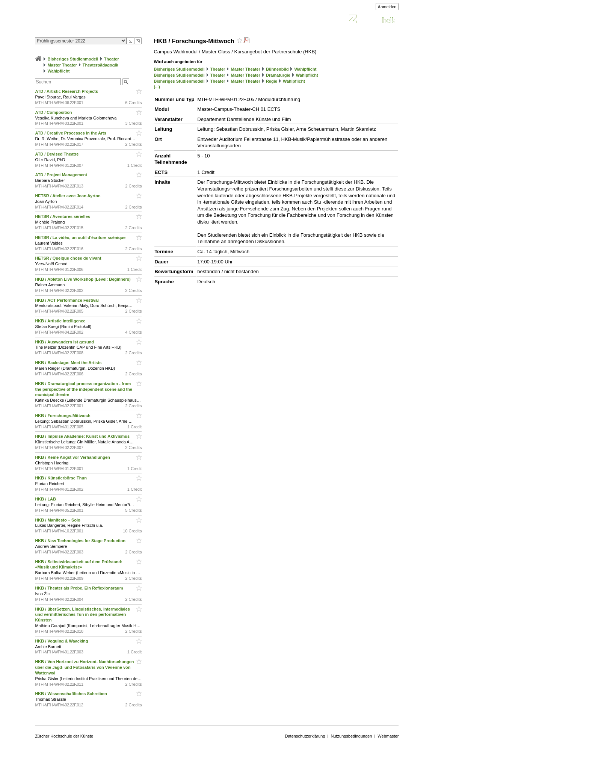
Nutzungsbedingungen (351, 736)
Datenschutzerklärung (305, 736)
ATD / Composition (54, 112)
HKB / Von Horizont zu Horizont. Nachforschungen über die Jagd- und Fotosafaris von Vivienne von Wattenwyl (84, 667)
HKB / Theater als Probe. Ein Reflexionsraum (79, 588)
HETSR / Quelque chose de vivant (68, 258)
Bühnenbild (277, 69)
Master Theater (62, 65)
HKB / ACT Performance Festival (67, 300)
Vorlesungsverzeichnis (90, 20)
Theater (111, 59)
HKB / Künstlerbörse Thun (61, 478)
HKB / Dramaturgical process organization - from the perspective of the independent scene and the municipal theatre (83, 389)
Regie (271, 81)
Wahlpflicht (58, 71)
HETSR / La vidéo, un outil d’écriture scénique (81, 237)
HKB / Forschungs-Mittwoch (63, 415)
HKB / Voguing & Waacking (62, 641)
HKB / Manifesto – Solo (58, 520)
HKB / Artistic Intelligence (60, 321)
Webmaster (388, 736)
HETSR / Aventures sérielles (63, 216)
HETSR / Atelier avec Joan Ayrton (68, 196)
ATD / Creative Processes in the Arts (71, 133)
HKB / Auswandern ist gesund (65, 342)
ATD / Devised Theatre (57, 154)
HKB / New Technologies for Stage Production (81, 540)
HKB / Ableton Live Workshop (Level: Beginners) (83, 279)
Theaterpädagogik (100, 65)
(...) (157, 87)
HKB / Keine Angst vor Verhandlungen (73, 457)
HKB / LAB (46, 499)
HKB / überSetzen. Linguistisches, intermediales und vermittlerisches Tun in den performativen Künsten (82, 615)
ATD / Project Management (61, 174)
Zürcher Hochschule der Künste (64, 736)
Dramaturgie (278, 75)
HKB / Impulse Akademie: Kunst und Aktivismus (83, 436)
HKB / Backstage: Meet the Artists (69, 362)
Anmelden (387, 7)
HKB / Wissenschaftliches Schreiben (71, 693)
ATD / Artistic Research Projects (67, 91)
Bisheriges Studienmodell (73, 59)
